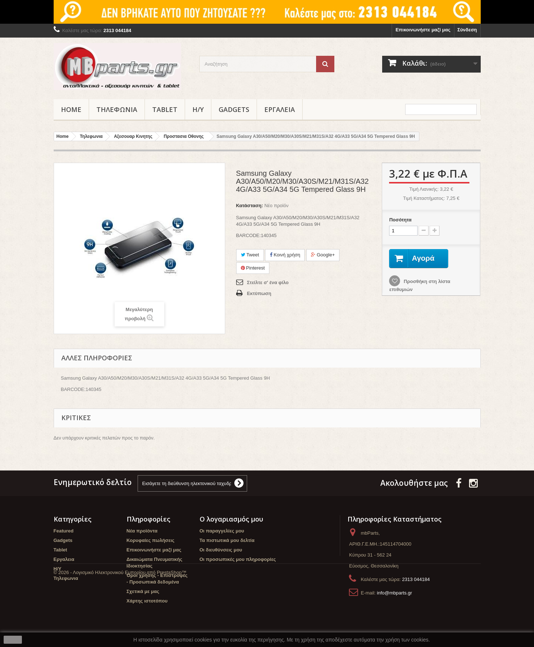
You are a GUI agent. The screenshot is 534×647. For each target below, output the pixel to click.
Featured (64, 531)
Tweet (250, 254)
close (13, 640)
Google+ (323, 254)
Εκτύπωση (259, 293)
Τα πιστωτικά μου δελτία (227, 540)
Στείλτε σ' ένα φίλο (268, 282)
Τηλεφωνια (116, 109)
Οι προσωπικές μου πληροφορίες (238, 559)
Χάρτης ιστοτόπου (147, 601)
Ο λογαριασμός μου (231, 519)
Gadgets (234, 109)
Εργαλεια (279, 109)
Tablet (164, 109)
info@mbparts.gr (394, 593)
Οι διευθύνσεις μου (221, 550)
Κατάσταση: (249, 205)
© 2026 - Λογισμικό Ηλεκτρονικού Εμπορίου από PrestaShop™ (120, 627)
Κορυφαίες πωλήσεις (150, 540)
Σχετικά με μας (143, 591)
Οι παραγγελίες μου (222, 531)
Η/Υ (198, 109)
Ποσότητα (400, 219)
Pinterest (253, 268)
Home (71, 109)
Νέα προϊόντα (142, 531)
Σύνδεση (467, 29)
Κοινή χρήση (285, 254)
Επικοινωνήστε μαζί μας (423, 29)
